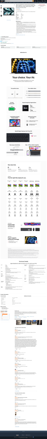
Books (20, 2)
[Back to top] (23, 432)
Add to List (39, 7)
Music (35, 2)
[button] (1, 2)
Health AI (7, 2)
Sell (31, 2)
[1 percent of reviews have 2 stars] (5, 317)
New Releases (22, 2)
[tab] (16, 316)
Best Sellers (17, 2)
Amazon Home (40, 2)
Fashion (37, 2)
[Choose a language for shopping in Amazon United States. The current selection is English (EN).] (35, 1)
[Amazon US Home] (17, 435)
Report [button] (19, 355)
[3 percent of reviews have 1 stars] (5, 318)
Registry (33, 2)
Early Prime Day (4, 2)
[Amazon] (2, 1)
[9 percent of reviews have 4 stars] (5, 315)
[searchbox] (19, 1)
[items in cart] (45, 1)
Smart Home (43, 2)
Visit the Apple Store (18, 8)
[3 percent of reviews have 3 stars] (5, 316)
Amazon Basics (14, 2)
